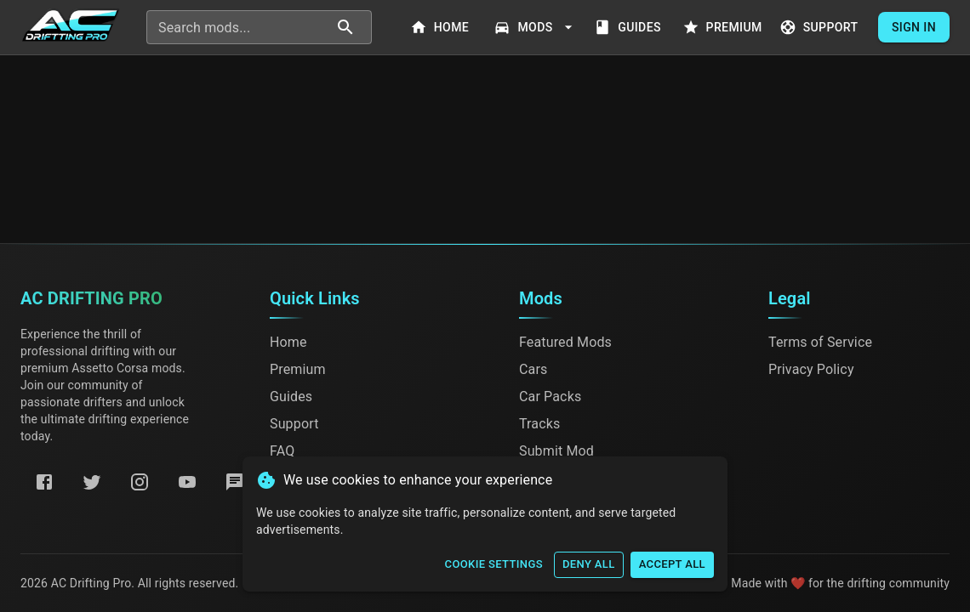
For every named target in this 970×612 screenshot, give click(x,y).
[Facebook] (44, 482)
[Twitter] (92, 482)
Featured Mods (565, 342)
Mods (534, 27)
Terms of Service (820, 342)
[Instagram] (140, 482)
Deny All (589, 564)
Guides (629, 27)
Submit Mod (556, 451)
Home (440, 27)
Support (820, 27)
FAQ (282, 451)
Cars (533, 369)
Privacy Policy (811, 369)
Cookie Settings (494, 565)
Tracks (539, 424)
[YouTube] (187, 482)
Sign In (914, 27)
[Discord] (235, 482)
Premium (724, 27)
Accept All (672, 565)
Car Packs (550, 396)
